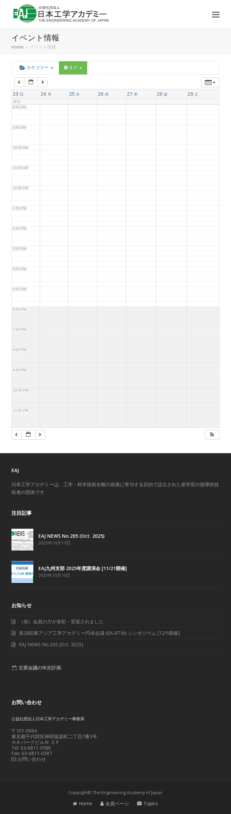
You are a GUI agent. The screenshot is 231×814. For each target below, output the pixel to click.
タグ (73, 67)
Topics (147, 803)
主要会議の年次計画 (39, 667)
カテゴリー (36, 67)
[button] (216, 14)
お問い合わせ (28, 759)
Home (82, 803)
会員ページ (114, 803)
